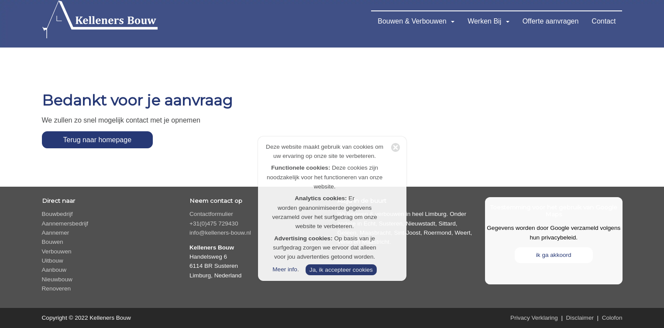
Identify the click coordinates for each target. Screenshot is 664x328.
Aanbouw (54, 269)
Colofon (612, 317)
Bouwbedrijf (57, 214)
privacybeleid (558, 237)
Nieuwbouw (57, 279)
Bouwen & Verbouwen (416, 21)
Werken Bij (488, 21)
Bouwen (52, 242)
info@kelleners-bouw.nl (220, 232)
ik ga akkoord (553, 255)
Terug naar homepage (97, 140)
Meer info (284, 269)
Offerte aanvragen (551, 21)
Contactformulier (211, 214)
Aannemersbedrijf (65, 223)
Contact (604, 21)
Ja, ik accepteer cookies (341, 269)
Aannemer (55, 232)
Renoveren (56, 288)
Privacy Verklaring (534, 317)
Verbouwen (57, 251)
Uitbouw (52, 260)
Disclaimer (580, 317)
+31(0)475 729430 (213, 223)
